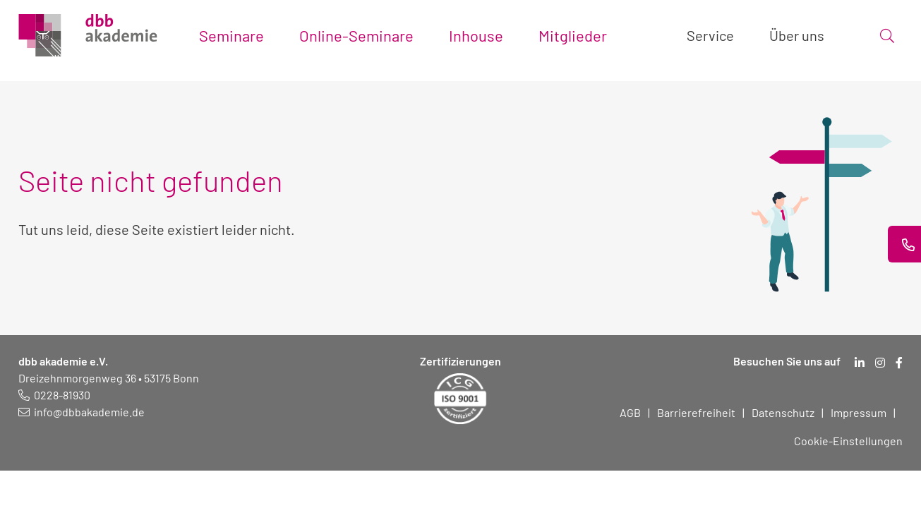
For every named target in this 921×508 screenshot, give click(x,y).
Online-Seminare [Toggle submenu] (356, 35)
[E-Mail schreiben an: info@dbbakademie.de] (81, 411)
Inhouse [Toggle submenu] (476, 35)
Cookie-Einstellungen (848, 440)
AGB (630, 412)
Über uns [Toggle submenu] (796, 35)
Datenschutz (783, 412)
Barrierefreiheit (696, 412)
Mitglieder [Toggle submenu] (572, 35)
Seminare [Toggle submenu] (231, 35)
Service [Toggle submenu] (710, 35)
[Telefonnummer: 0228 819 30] (54, 394)
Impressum (858, 412)
